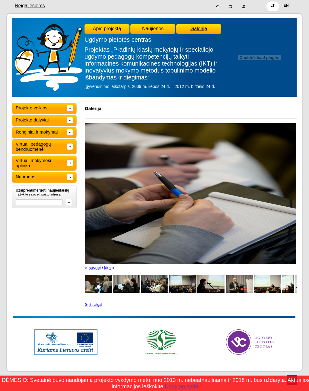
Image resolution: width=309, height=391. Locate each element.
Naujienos (153, 28)
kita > (109, 268)
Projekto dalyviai (32, 119)
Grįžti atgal (93, 304)
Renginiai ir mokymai (37, 131)
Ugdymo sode (181, 386)
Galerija (198, 28)
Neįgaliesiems (30, 5)
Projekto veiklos (31, 107)
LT (272, 5)
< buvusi (93, 268)
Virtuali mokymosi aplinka (33, 163)
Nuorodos (25, 176)
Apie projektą (107, 28)
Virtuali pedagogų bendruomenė (33, 146)
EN (286, 5)
